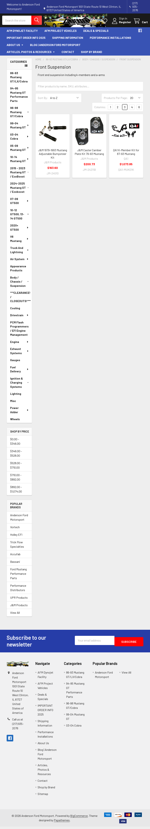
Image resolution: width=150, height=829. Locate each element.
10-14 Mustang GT (19, 161)
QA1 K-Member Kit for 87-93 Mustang (126, 154)
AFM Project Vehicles (60, 33)
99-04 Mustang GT (19, 127)
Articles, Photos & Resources (31, 54)
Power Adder (19, 412)
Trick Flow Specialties (17, 547)
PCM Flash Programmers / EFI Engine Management (19, 331)
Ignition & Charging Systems (19, 385)
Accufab (15, 556)
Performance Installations (110, 40)
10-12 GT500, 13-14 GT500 (19, 216)
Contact (68, 54)
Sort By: (43, 100)
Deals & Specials (96, 33)
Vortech (15, 529)
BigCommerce (79, 818)
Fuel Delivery (19, 371)
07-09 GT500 (19, 203)
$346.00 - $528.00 (16, 456)
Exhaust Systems (19, 353)
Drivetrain (19, 317)
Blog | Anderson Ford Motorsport (55, 47)
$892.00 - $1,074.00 (16, 491)
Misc (13, 403)
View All (15, 615)
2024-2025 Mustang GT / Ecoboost (19, 190)
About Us (15, 47)
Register (121, 24)
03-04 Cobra (19, 139)
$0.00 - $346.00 (15, 444)
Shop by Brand (91, 54)
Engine (19, 344)
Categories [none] (18, 63)
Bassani (15, 564)
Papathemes (62, 822)
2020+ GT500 (19, 230)
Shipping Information (67, 40)
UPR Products (19, 600)
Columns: (100, 109)
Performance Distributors (18, 590)
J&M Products (19, 607)
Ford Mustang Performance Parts (18, 576)
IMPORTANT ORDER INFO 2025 (26, 40)
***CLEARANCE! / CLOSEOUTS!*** (20, 299)
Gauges (15, 362)
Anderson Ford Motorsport (19, 520)
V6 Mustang (19, 241)
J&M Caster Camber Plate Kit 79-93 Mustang (89, 154)
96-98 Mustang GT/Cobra (19, 114)
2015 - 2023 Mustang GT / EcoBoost (19, 174)
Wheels (15, 421)
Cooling (15, 310)
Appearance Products (18, 270)
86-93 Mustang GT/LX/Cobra (19, 79)
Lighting (15, 396)
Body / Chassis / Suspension (19, 284)
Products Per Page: (116, 100)
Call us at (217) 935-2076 (18, 726)
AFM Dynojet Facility (22, 33)
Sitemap (43, 796)
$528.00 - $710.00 (16, 468)
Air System (19, 261)
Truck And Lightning (19, 252)
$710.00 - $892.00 (15, 479)
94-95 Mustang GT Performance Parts (19, 97)
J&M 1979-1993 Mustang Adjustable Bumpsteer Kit (52, 155)
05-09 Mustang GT (19, 150)
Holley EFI (16, 537)
